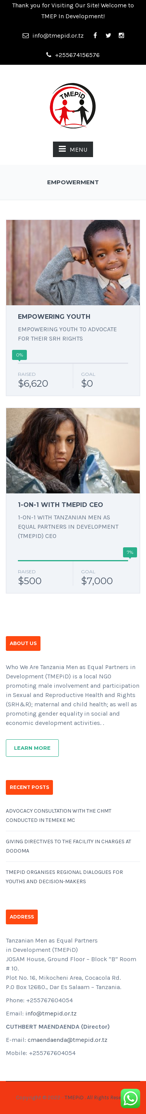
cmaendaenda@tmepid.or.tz (67, 1039)
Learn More (32, 748)
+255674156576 (73, 55)
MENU (73, 149)
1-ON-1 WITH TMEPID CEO (60, 505)
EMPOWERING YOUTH (54, 316)
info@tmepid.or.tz (53, 35)
